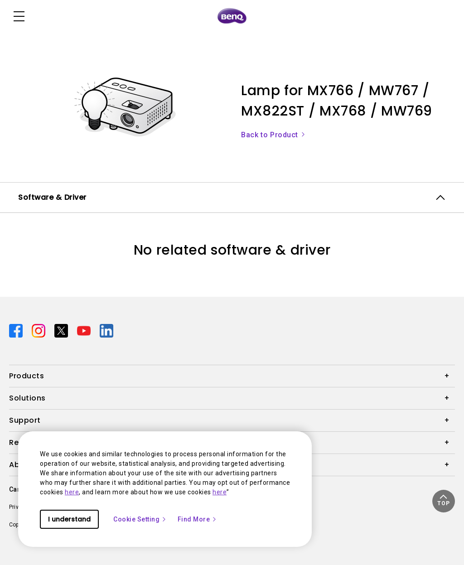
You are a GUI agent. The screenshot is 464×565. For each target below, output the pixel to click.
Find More (198, 519)
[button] (443, 501)
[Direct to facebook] (16, 330)
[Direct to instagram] (39, 330)
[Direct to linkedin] (106, 330)
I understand (69, 519)
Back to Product (273, 134)
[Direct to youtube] (84, 330)
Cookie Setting (140, 519)
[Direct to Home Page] (232, 16)
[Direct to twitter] (62, 330)
